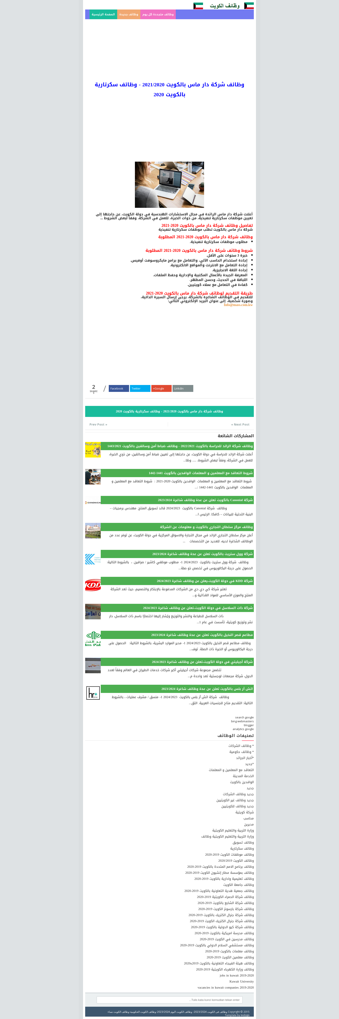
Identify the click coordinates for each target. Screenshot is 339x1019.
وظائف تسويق (243, 842)
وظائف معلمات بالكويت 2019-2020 (229, 951)
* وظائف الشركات (241, 746)
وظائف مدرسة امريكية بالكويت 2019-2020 (224, 933)
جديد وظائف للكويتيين (237, 806)
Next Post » (240, 424)
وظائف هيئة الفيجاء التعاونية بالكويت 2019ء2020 (219, 963)
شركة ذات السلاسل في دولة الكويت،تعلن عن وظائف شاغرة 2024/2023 (198, 608)
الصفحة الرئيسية (103, 14)
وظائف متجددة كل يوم (158, 14)
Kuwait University (242, 981)
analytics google (243, 729)
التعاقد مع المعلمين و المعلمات (231, 770)
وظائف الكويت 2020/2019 (236, 861)
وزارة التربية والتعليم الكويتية (233, 830)
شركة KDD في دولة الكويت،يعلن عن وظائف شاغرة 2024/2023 (205, 581)
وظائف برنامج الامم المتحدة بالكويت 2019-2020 (220, 867)
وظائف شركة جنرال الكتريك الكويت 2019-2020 (222, 921)
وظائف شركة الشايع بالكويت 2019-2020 (226, 903)
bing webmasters (242, 721)
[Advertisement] (169, 49)
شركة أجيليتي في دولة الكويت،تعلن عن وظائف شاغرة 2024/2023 (202, 662)
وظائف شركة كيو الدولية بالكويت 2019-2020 (222, 927)
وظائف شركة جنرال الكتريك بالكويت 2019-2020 (221, 915)
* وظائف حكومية (241, 752)
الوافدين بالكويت (242, 782)
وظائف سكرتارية (242, 848)
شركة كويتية (244, 812)
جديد (250, 788)
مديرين (249, 824)
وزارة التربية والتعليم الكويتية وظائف (227, 836)
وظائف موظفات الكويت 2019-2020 (229, 855)
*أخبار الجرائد (245, 758)
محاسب (248, 818)
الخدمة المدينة (243, 776)
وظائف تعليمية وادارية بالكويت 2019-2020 (224, 879)
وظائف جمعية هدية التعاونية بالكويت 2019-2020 (219, 891)
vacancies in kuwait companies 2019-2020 (226, 987)
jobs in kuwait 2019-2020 (237, 975)
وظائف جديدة (128, 14)
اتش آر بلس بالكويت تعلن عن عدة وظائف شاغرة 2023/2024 (207, 689)
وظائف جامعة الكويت (238, 885)
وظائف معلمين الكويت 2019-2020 (230, 957)
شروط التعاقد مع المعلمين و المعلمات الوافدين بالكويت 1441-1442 (201, 473)
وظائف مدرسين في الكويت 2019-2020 (227, 939)
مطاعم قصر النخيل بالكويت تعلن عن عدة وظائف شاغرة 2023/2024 (202, 635)
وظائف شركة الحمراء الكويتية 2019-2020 (225, 897)
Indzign (245, 1015)
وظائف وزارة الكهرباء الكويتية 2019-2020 (225, 969)
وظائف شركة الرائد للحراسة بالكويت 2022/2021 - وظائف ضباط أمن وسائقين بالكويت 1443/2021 (180, 446)
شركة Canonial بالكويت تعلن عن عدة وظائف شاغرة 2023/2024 (205, 500)
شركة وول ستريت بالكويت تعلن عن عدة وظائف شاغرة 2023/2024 (202, 554)
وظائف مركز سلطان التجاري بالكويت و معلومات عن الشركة (206, 527)
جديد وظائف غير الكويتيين (235, 800)
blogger (249, 725)
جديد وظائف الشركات (238, 794)
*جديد (249, 764)
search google (244, 717)
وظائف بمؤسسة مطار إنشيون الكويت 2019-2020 (219, 873)
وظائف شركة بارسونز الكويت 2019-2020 (226, 909)
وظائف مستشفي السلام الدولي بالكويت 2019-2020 (217, 945)
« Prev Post (98, 424)
